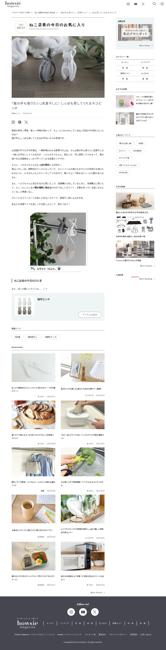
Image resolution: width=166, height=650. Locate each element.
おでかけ (40, 537)
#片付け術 (123, 173)
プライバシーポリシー (118, 634)
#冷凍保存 (137, 151)
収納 (42, 491)
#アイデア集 (124, 158)
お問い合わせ (145, 634)
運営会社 (102, 634)
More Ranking (145, 279)
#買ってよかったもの (128, 165)
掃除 (146, 68)
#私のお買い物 (125, 143)
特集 (126, 79)
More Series (144, 46)
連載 (146, 79)
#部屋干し (32, 337)
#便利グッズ (51, 337)
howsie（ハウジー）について (70, 634)
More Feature (146, 266)
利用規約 (133, 634)
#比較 (141, 143)
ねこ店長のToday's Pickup (45, 13)
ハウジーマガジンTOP (21, 13)
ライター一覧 (90, 634)
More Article (96, 593)
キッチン (40, 397)
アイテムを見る (89, 315)
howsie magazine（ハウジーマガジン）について (35, 634)
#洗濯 (17, 337)
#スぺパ (122, 151)
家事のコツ (16, 113)
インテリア (89, 395)
